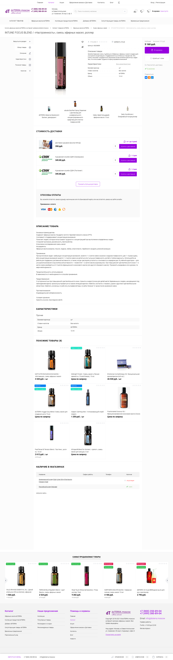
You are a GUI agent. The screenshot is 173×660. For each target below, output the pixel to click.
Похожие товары (23, 65)
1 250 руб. (87, 417)
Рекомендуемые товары (46, 627)
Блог (111, 2)
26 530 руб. (124, 380)
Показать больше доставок (88, 184)
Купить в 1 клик (157, 58)
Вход (152, 2)
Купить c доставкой (128, 146)
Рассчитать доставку (154, 65)
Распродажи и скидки (45, 624)
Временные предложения (13, 631)
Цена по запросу (87, 380)
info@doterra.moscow (155, 618)
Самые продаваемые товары (86, 557)
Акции (62, 2)
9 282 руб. (86, 596)
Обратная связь (13, 657)
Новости (73, 639)
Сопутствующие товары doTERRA (16, 627)
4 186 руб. (119, 596)
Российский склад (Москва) (48, 487)
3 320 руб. (51, 380)
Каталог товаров (16, 21)
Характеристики (23, 59)
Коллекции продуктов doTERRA (15, 620)
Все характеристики (123, 64)
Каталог (51, 2)
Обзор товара (24, 47)
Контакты (101, 2)
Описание (25, 53)
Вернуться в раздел (22, 42)
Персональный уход (11, 635)
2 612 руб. (51, 455)
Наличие (26, 71)
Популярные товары (44, 620)
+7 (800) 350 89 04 (30, 657)
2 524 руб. (54, 596)
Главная (40, 2)
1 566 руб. (21, 596)
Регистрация (160, 2)
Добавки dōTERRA (11, 624)
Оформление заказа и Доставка (80, 2)
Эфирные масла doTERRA (13, 616)
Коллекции (41, 616)
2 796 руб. (141, 595)
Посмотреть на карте (113, 634)
